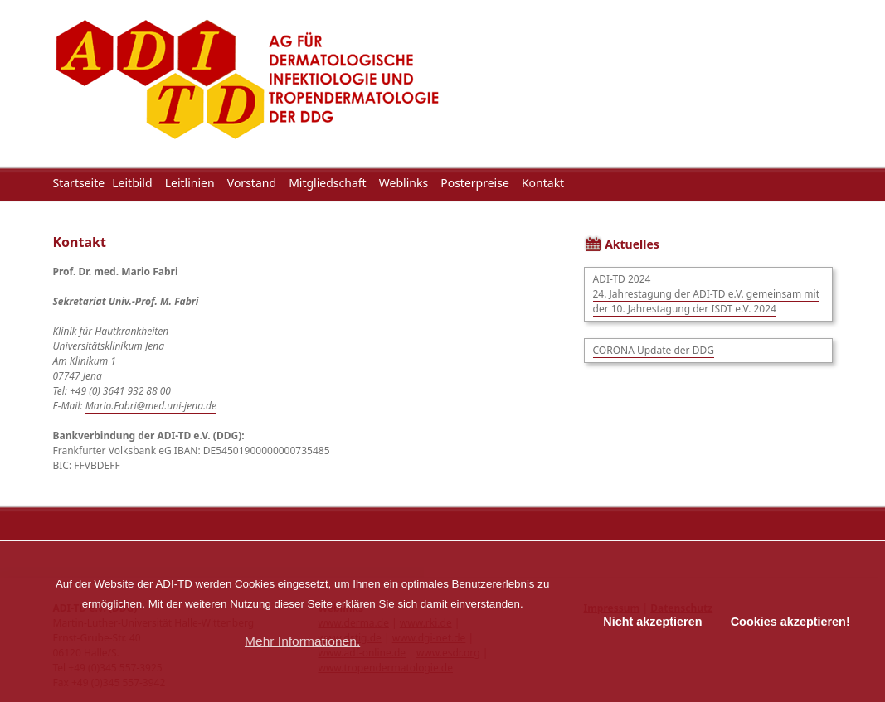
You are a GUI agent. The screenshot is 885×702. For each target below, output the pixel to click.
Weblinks (403, 183)
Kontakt (543, 183)
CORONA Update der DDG (653, 350)
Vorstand (251, 183)
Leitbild (132, 183)
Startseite (79, 183)
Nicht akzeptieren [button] (652, 621)
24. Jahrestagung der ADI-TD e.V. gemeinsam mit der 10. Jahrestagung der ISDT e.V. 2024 (706, 301)
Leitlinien (190, 183)
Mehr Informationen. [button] (302, 641)
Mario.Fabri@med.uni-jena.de (150, 406)
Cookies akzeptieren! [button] (790, 621)
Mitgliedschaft (328, 183)
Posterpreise (474, 183)
